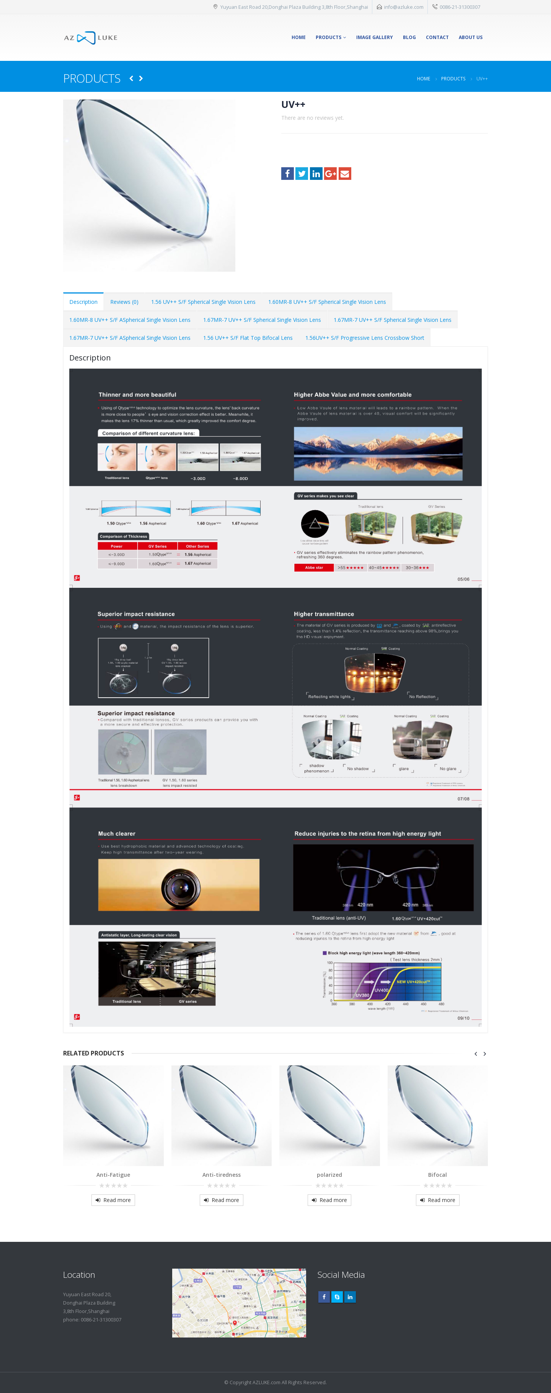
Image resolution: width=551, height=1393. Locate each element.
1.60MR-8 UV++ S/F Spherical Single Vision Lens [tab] (327, 301)
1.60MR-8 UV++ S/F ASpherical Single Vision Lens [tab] (130, 319)
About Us (471, 37)
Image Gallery (374, 37)
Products (328, 37)
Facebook (287, 173)
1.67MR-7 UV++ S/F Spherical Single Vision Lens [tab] (262, 319)
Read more (117, 1200)
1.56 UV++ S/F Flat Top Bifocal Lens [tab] (248, 337)
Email (345, 173)
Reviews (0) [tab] (124, 301)
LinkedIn (316, 173)
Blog (409, 37)
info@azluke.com (404, 6)
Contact (437, 37)
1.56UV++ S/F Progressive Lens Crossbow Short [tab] (364, 337)
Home (299, 37)
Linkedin (350, 1297)
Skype (337, 1297)
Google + (330, 173)
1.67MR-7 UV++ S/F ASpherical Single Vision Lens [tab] (130, 337)
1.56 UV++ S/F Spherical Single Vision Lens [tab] (203, 301)
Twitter (301, 173)
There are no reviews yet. (312, 117)
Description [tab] (83, 301)
